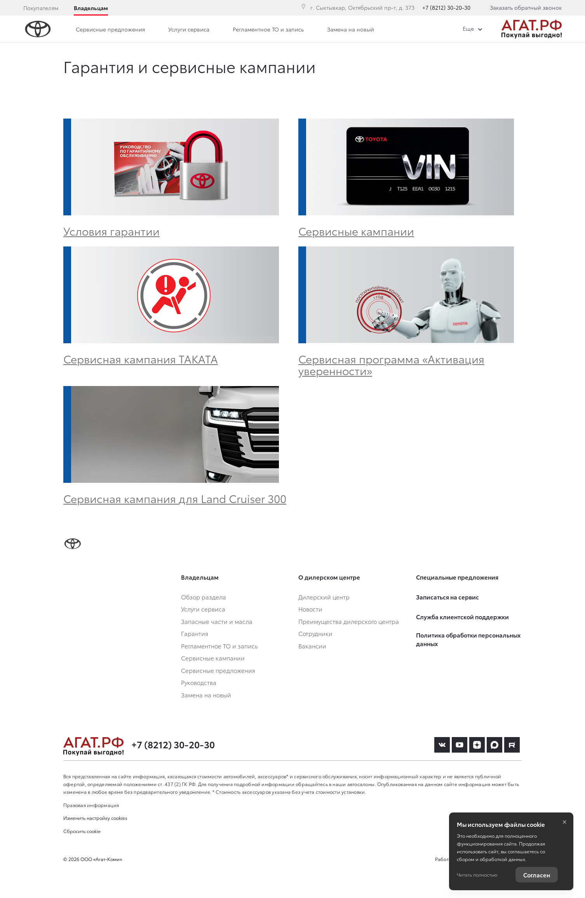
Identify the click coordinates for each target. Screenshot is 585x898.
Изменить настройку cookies (95, 817)
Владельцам (91, 8)
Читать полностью (477, 874)
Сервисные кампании (356, 230)
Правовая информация (91, 805)
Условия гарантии (111, 230)
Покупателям (40, 8)
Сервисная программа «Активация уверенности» (391, 364)
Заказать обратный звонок (526, 7)
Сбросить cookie (82, 831)
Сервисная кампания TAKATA (140, 358)
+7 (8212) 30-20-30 (446, 7)
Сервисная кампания (174, 498)
